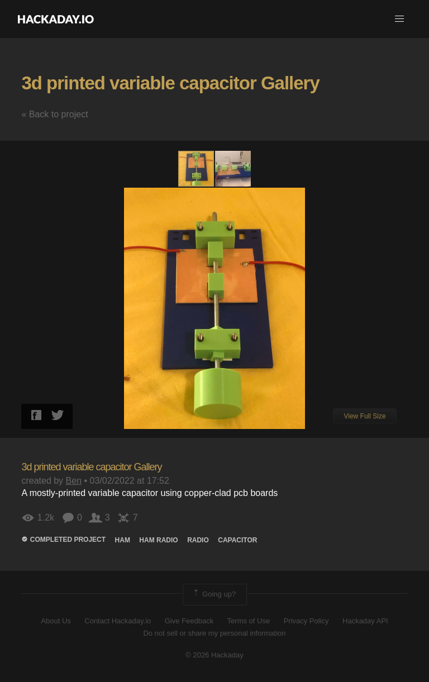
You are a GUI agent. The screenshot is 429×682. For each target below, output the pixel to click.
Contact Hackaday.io (117, 621)
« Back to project (54, 114)
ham (122, 540)
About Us (55, 621)
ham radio (158, 540)
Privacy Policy (306, 621)
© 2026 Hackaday (214, 655)
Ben (74, 480)
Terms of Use (248, 621)
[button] (399, 19)
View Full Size (364, 416)
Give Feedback (189, 621)
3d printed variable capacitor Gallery (170, 83)
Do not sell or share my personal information (214, 633)
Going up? (214, 594)
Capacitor (237, 540)
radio (198, 540)
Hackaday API (365, 621)
